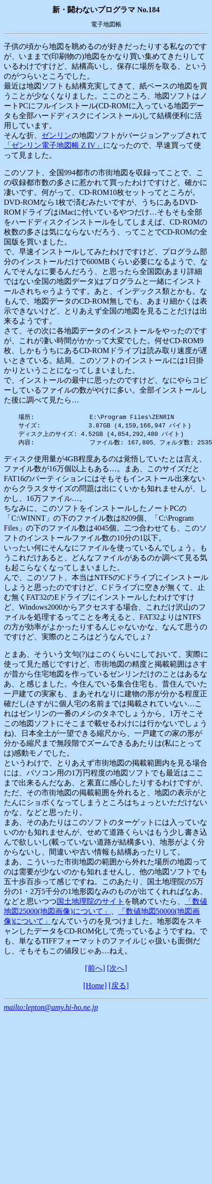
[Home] (95, 987)
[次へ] (117, 970)
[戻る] (119, 987)
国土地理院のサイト (90, 903)
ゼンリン (56, 135)
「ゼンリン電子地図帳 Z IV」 (53, 145)
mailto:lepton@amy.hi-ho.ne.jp (51, 1009)
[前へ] (95, 970)
